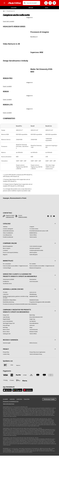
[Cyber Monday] (6, 353)
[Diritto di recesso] (33, 379)
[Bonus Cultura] (6, 368)
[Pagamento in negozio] (18, 417)
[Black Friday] (32, 351)
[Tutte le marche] (33, 273)
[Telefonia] (5, 263)
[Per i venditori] (33, 300)
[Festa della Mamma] (34, 359)
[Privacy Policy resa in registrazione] (37, 388)
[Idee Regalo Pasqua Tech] (9, 359)
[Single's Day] (32, 355)
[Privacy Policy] (6, 388)
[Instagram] (51, 252)
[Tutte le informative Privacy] (36, 390)
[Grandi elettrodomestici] (8, 267)
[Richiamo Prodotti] (34, 368)
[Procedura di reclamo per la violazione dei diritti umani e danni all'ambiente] (20, 340)
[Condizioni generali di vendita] (36, 287)
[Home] (4, 11)
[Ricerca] (24, 3)
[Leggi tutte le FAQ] (10, 253)
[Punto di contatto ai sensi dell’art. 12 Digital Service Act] (42, 302)
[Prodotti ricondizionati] (8, 273)
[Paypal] (18, 411)
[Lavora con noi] (33, 328)
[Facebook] (48, 252)
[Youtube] (54, 252)
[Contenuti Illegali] (7, 304)
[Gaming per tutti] (6, 370)
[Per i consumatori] (7, 300)
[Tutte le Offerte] (33, 271)
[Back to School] (6, 366)
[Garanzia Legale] (6, 379)
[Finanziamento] (33, 316)
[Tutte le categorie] (4, 3)
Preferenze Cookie (49, 435)
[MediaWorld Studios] (34, 336)
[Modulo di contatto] (22, 253)
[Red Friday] (5, 364)
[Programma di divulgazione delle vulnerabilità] (40, 338)
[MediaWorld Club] (33, 332)
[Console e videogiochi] (8, 265)
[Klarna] (24, 417)
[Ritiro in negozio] (6, 284)
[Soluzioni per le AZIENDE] (8, 316)
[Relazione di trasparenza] (35, 304)
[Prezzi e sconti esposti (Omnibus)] (10, 289)
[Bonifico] (11, 417)
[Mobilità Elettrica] (33, 269)
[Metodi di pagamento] (8, 282)
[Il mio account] (46, 3)
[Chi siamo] (5, 328)
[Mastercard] (37, 411)
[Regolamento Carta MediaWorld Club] (10, 437)
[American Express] (11, 411)
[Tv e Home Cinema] (34, 265)
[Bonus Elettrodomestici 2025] (36, 353)
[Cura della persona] (7, 271)
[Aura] (50, 411)
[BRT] (5, 401)
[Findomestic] (5, 417)
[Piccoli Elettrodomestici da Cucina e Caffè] (39, 267)
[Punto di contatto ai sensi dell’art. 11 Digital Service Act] (15, 302)
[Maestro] (44, 411)
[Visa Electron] (31, 411)
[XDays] (31, 364)
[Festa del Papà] (6, 361)
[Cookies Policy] (6, 390)
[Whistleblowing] (33, 330)
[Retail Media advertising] (8, 338)
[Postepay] (24, 411)
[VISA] (5, 411)
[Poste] (18, 401)
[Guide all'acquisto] (34, 291)
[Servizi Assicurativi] (34, 318)
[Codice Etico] (5, 330)
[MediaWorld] (14, 3)
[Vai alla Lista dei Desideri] (50, 3)
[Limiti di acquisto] (33, 289)
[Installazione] (6, 318)
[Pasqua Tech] (6, 351)
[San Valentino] (33, 357)
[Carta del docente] (34, 366)
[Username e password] (35, 284)
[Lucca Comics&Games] (8, 357)
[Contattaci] (5, 287)
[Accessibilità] (5, 435)
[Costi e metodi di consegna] (36, 282)
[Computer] (32, 263)
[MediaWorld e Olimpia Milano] (9, 336)
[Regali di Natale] (6, 355)
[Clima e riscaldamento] (8, 269)
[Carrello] (54, 3)
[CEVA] (11, 401)
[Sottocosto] (32, 361)
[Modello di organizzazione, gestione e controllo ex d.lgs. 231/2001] (16, 333)
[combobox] (33, 3)
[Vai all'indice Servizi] (7, 320)
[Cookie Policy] (19, 435)
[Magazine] (5, 291)
